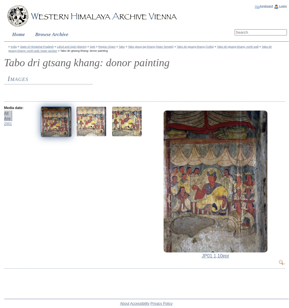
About (124, 303)
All (6, 113)
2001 (8, 124)
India (14, 46)
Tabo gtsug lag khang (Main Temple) (150, 46)
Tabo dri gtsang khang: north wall (238, 46)
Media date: (14, 108)
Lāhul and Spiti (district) (71, 46)
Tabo (122, 46)
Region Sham (107, 46)
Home (18, 34)
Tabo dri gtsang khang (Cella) (195, 46)
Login (283, 6)
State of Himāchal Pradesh (37, 46)
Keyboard (266, 6)
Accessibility (139, 303)
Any (7, 118)
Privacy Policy (162, 303)
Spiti (92, 46)
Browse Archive (51, 34)
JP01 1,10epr (215, 255)
